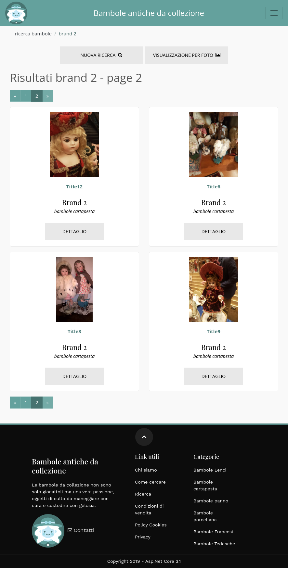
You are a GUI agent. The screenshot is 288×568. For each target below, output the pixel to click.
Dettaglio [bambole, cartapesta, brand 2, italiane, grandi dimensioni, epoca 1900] (74, 231)
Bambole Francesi (213, 531)
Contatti (80, 530)
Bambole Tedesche (214, 543)
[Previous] (15, 96)
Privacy (143, 536)
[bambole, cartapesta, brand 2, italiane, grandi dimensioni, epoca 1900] (74, 144)
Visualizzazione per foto (186, 55)
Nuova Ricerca (101, 55)
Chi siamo (146, 470)
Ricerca (143, 494)
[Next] (26, 96)
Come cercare (150, 482)
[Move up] (144, 437)
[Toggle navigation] (274, 13)
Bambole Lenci (209, 470)
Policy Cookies (151, 524)
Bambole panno (210, 500)
